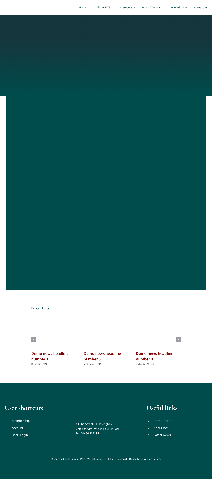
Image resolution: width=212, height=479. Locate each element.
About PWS (161, 428)
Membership (21, 421)
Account (17, 428)
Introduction (162, 421)
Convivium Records (151, 458)
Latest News (162, 435)
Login (24, 435)
